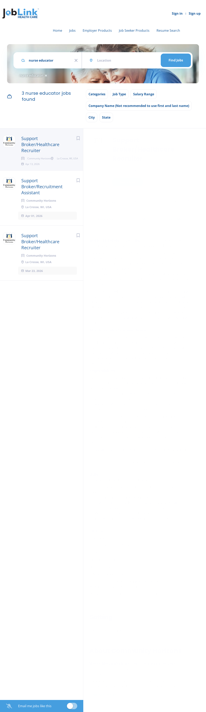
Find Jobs (176, 60)
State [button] (106, 117)
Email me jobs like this (35, 706)
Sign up (195, 13)
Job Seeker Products (134, 30)
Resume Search (168, 30)
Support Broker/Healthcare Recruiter (40, 144)
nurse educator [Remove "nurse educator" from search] (31, 75)
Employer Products (97, 30)
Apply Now (127, 182)
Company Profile (102, 695)
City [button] (92, 117)
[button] (197, 183)
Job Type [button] (119, 94)
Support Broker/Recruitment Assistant (42, 199)
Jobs (72, 30)
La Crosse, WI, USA (103, 201)
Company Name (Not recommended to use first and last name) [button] (139, 106)
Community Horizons (134, 169)
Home (57, 30)
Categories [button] (97, 94)
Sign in (177, 13)
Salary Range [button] (143, 94)
